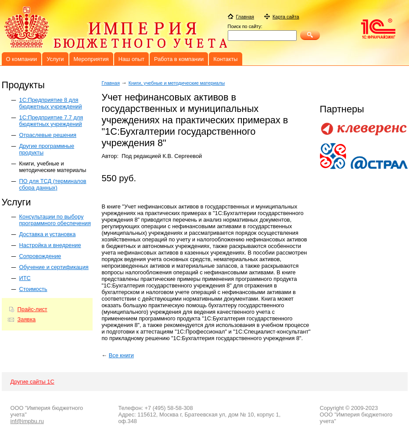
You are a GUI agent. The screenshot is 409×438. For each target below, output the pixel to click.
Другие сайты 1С (32, 381)
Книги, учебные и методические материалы (52, 166)
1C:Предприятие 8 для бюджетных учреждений (50, 103)
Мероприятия (91, 59)
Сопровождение (40, 256)
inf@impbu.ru (27, 421)
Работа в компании (179, 59)
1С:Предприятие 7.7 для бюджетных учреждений (51, 120)
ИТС (25, 278)
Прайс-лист (32, 309)
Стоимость (33, 289)
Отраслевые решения (47, 135)
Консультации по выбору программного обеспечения (55, 219)
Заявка (27, 319)
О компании (21, 59)
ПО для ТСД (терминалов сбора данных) (52, 184)
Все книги (121, 355)
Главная (110, 83)
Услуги (55, 59)
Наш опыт (131, 59)
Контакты (225, 59)
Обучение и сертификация (54, 267)
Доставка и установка (47, 234)
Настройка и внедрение (50, 245)
